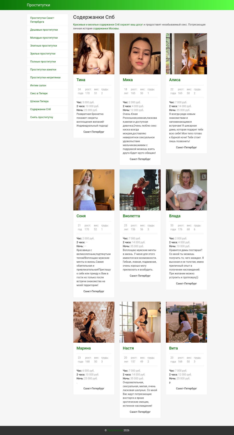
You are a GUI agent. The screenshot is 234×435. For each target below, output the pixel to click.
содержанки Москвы (106, 28)
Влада (175, 216)
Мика (128, 80)
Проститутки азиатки (43, 69)
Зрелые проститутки (42, 53)
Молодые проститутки (44, 37)
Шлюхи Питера (39, 101)
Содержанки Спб (40, 109)
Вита (173, 348)
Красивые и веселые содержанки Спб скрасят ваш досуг (108, 24)
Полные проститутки (43, 61)
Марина (84, 348)
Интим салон (38, 85)
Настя (128, 348)
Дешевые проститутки (44, 29)
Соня (81, 216)
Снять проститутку (41, 117)
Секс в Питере (39, 93)
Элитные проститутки (43, 45)
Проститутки (38, 5)
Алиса (174, 80)
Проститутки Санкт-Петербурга (42, 19)
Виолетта (131, 216)
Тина (81, 80)
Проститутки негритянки (45, 77)
